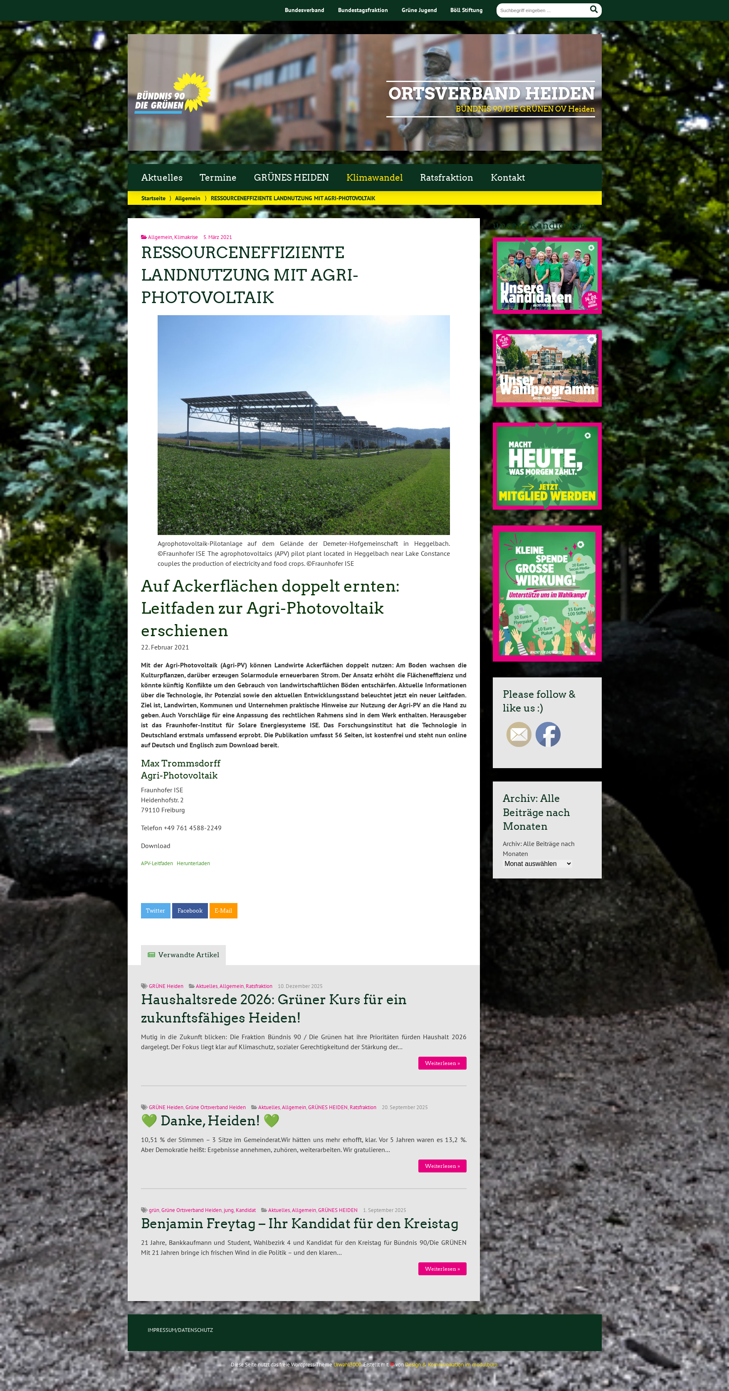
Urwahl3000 (347, 1364)
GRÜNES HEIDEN (291, 177)
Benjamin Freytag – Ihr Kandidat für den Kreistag (300, 1223)
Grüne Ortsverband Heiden (215, 1107)
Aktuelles (162, 177)
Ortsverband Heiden (491, 94)
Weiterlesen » (442, 1063)
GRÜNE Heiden (166, 986)
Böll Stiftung (466, 10)
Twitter (155, 911)
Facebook (190, 911)
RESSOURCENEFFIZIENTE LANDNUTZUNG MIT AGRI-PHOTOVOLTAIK (249, 275)
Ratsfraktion (446, 177)
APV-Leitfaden (157, 863)
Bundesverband (304, 10)
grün (154, 1210)
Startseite (153, 198)
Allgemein (187, 198)
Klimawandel (374, 177)
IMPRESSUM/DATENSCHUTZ (180, 1330)
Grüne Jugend (419, 10)
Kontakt (508, 177)
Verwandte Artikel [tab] (188, 955)
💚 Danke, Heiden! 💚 (210, 1120)
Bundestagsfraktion (363, 10)
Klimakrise (186, 237)
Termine (218, 177)
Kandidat (246, 1210)
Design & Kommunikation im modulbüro (451, 1364)
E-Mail (223, 911)
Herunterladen (193, 863)
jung (229, 1210)
